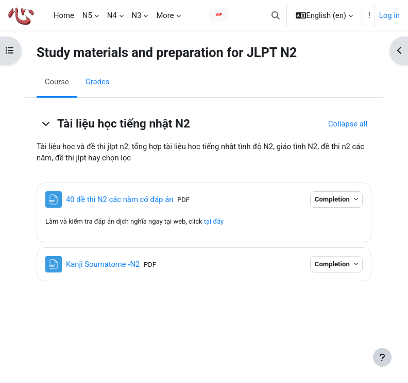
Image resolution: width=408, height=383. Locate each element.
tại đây (214, 221)
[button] (275, 15)
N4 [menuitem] (112, 15)
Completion (333, 199)
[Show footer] (382, 357)
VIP (219, 14)
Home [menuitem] (64, 15)
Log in (389, 15)
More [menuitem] (165, 15)
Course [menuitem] (57, 81)
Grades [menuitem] (98, 81)
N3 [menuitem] (137, 15)
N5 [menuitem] (87, 15)
